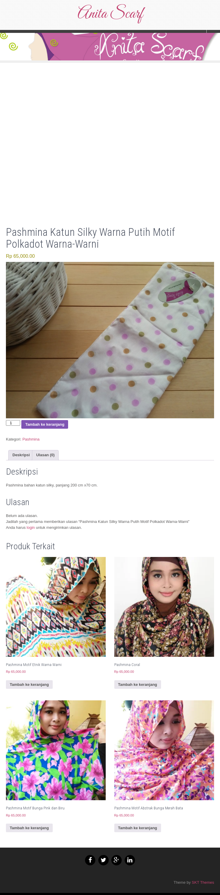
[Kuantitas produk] (13, 423)
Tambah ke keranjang (44, 424)
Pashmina (31, 439)
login (31, 527)
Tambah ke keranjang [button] (29, 684)
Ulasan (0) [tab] (45, 455)
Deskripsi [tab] (21, 455)
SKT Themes (203, 882)
